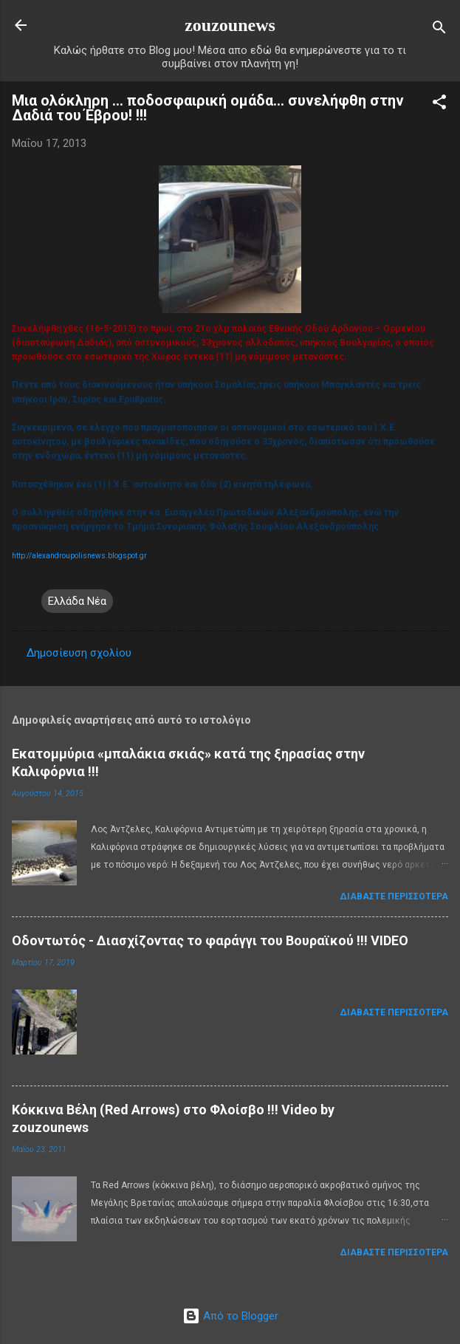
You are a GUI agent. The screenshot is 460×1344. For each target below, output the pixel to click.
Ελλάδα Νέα (77, 601)
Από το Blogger (230, 1316)
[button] (439, 104)
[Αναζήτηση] (439, 29)
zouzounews (230, 25)
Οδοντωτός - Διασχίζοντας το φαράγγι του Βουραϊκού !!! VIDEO (210, 940)
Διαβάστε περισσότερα (394, 896)
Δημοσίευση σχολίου (79, 652)
